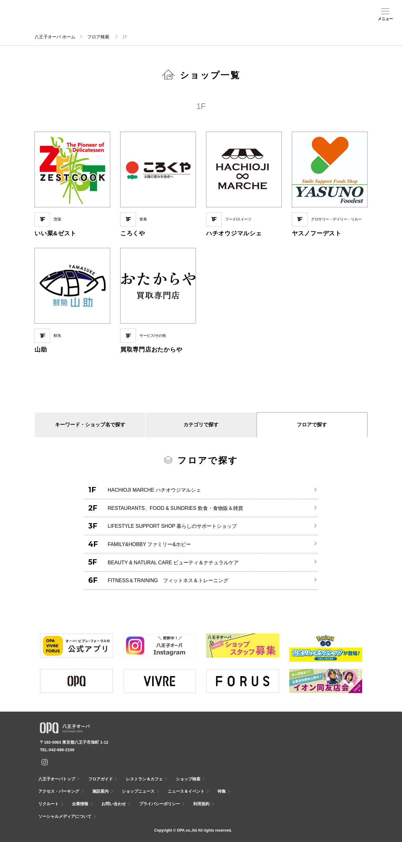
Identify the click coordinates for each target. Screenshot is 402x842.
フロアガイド (87, 19)
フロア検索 (99, 36)
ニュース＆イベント (171, 21)
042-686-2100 (61, 749)
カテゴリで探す (201, 424)
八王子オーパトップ (56, 779)
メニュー (385, 19)
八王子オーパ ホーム (55, 36)
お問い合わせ (113, 803)
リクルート (48, 803)
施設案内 (150, 19)
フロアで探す (312, 424)
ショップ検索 (108, 19)
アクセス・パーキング (129, 21)
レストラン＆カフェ (144, 779)
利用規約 (201, 803)
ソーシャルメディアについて (64, 816)
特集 (222, 791)
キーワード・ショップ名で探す (90, 424)
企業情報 (80, 803)
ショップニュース (138, 791)
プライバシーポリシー (159, 803)
